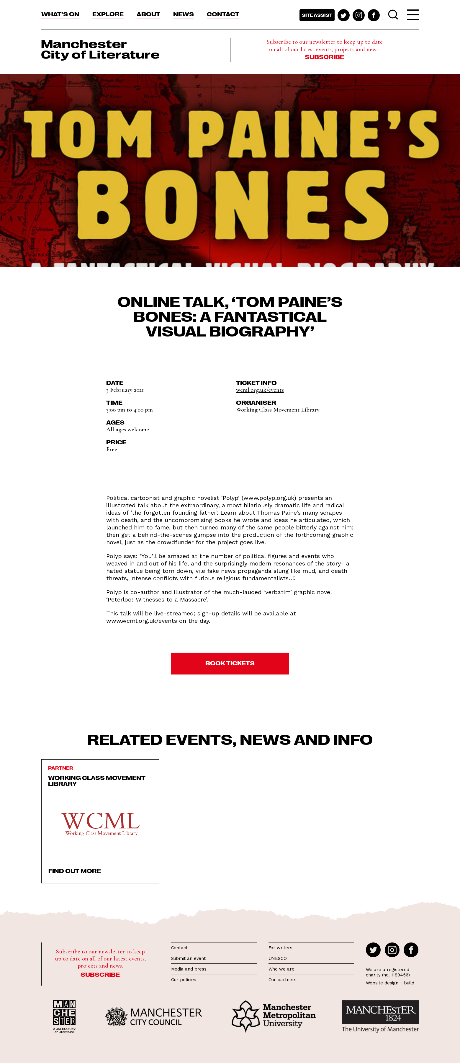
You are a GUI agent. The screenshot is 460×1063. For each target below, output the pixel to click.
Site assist (317, 15)
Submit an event (188, 958)
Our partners (283, 979)
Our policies (183, 979)
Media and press (189, 969)
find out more (74, 870)
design (391, 983)
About (148, 13)
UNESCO (278, 958)
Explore (108, 13)
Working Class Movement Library (96, 780)
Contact (223, 13)
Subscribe (324, 56)
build (409, 983)
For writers (280, 947)
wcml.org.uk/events (260, 390)
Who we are (281, 969)
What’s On (60, 13)
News (183, 13)
